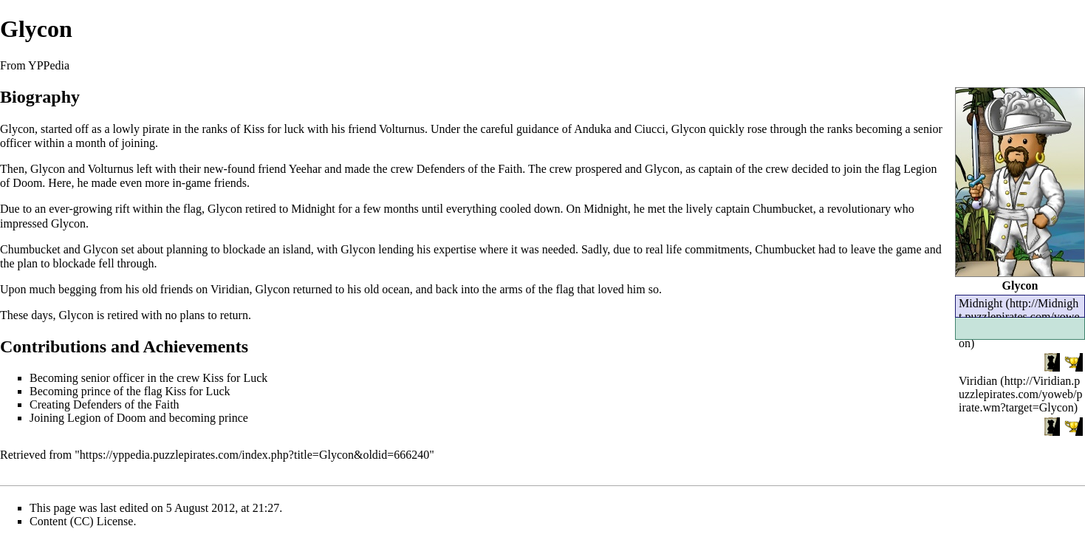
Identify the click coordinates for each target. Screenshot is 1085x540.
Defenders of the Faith (470, 169)
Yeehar (305, 169)
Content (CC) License (81, 521)
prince (96, 391)
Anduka (593, 129)
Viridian (978, 381)
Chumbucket (783, 208)
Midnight (313, 208)
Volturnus (402, 129)
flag (891, 169)
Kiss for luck (273, 129)
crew (402, 169)
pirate (156, 129)
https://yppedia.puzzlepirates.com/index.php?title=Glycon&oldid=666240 (255, 454)
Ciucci (649, 129)
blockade (244, 249)
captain (716, 169)
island (297, 249)
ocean (395, 289)
